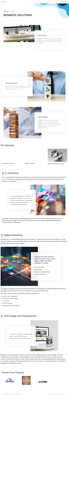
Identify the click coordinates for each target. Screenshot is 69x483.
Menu (3, 1)
